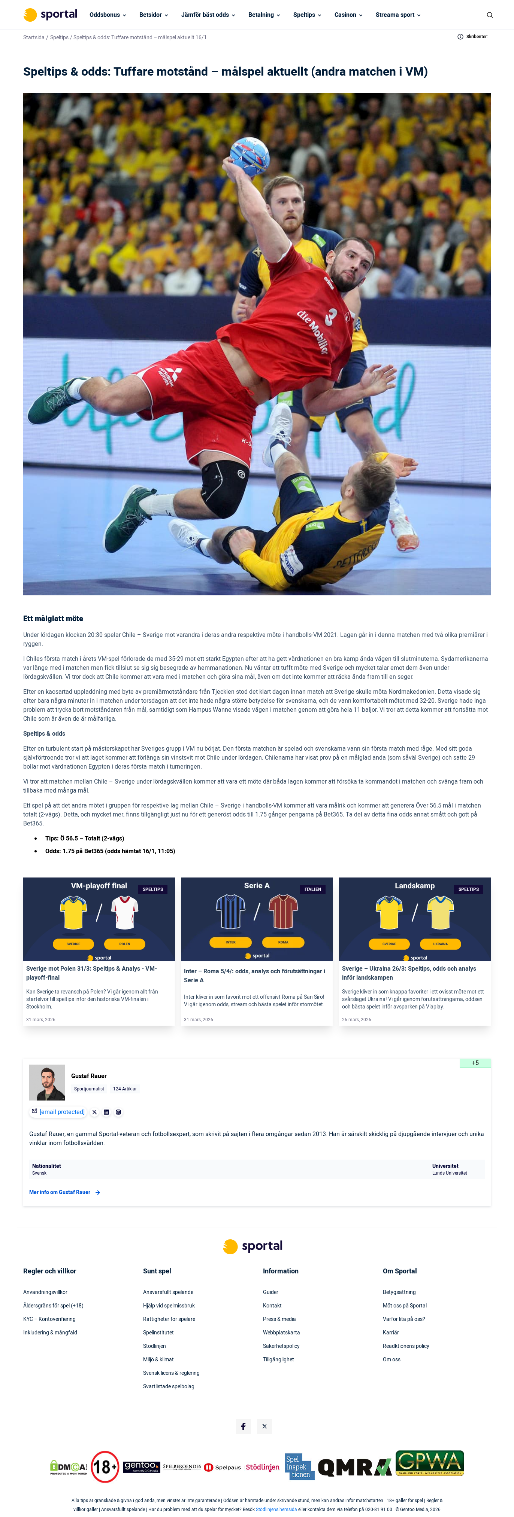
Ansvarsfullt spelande (168, 1292)
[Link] (99, 919)
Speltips (304, 14)
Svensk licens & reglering (171, 1373)
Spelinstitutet (158, 1333)
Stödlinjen (154, 1346)
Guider (270, 1292)
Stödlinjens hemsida (276, 1509)
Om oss (391, 1360)
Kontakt (272, 1306)
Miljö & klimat (158, 1360)
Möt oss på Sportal (405, 1306)
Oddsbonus (105, 14)
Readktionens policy (406, 1346)
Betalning (261, 14)
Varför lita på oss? (404, 1319)
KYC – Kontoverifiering (49, 1319)
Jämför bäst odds (205, 14)
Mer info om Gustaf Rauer (65, 1192)
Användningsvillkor (45, 1292)
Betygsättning (399, 1292)
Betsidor (150, 14)
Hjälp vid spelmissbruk (169, 1306)
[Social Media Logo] (243, 1426)
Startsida (34, 38)
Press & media (279, 1319)
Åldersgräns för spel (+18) (53, 1306)
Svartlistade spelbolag (168, 1387)
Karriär (391, 1333)
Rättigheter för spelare (169, 1319)
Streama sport (395, 14)
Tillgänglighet (278, 1360)
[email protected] (62, 1112)
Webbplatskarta (281, 1333)
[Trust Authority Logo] (141, 1467)
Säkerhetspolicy (281, 1346)
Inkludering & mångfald (50, 1333)
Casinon (345, 14)
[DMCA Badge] (68, 1467)
